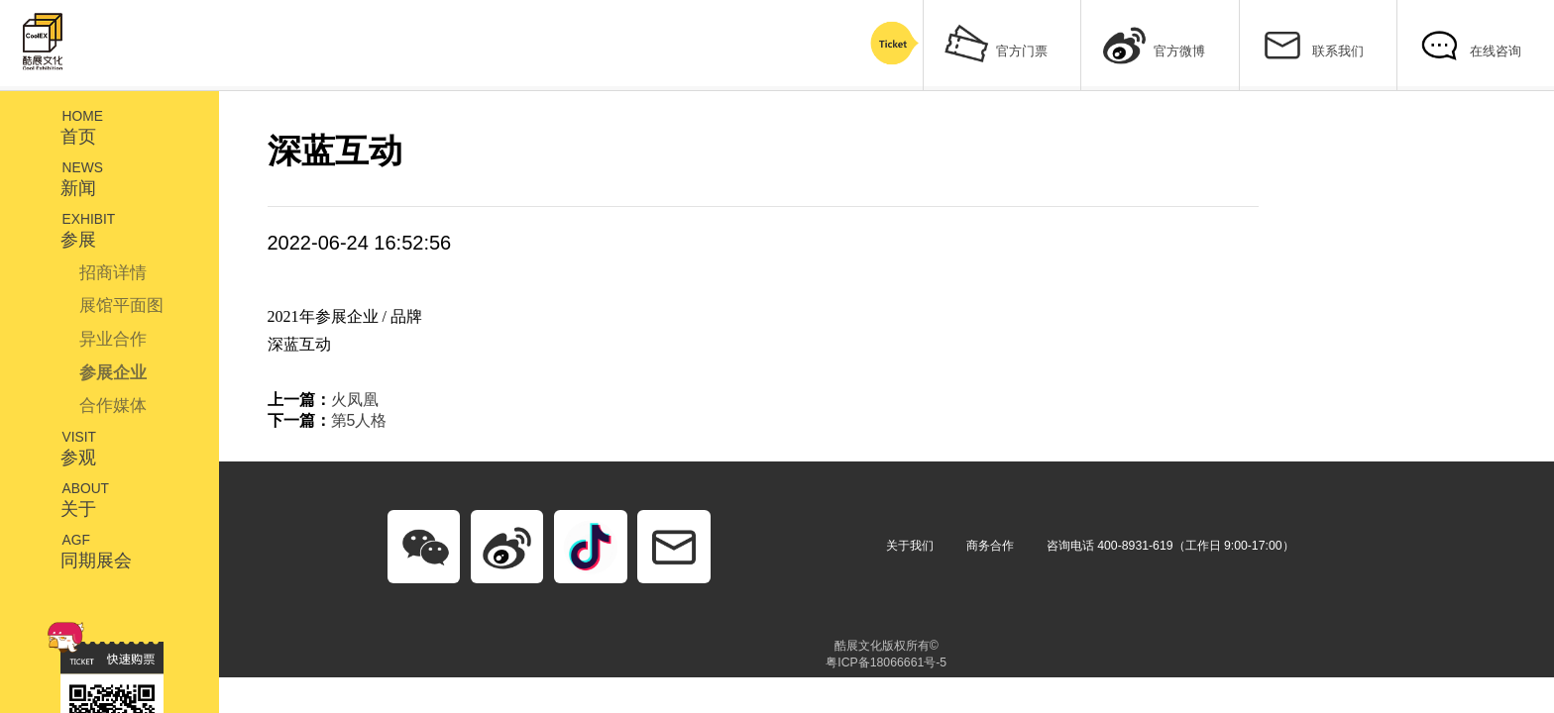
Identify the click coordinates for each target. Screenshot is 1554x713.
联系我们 (1312, 42)
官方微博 (1154, 42)
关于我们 (910, 546)
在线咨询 (1469, 42)
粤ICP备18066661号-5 (886, 662)
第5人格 (359, 420)
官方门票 (996, 42)
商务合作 (990, 546)
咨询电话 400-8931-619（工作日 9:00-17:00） (1170, 546)
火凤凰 (355, 399)
